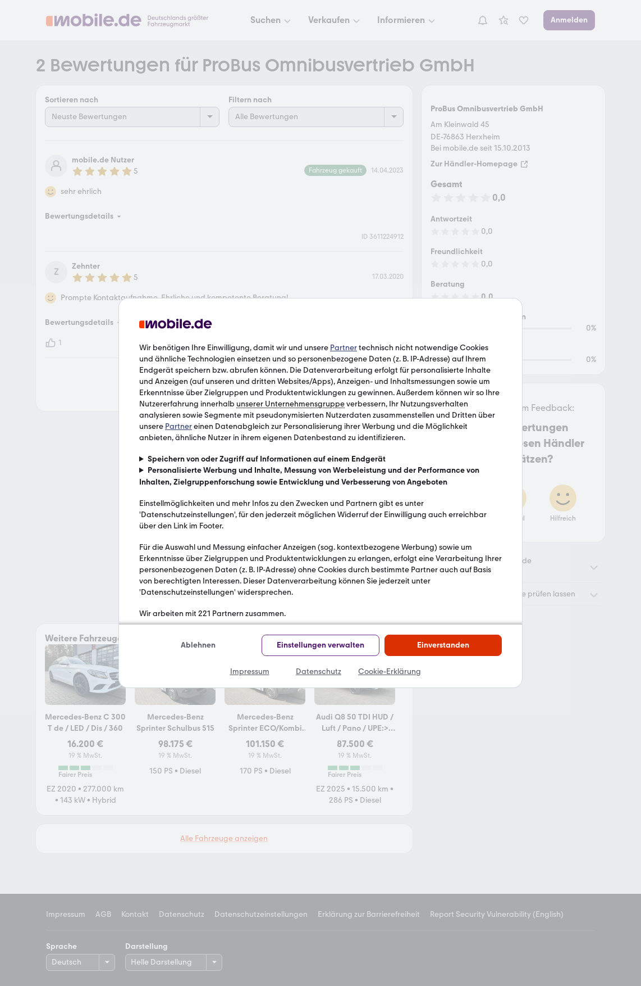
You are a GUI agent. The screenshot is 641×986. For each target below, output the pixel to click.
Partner (343, 347)
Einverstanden (443, 645)
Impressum (249, 671)
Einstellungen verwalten (320, 645)
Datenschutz (318, 671)
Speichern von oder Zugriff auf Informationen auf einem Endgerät (267, 459)
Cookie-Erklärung (389, 671)
